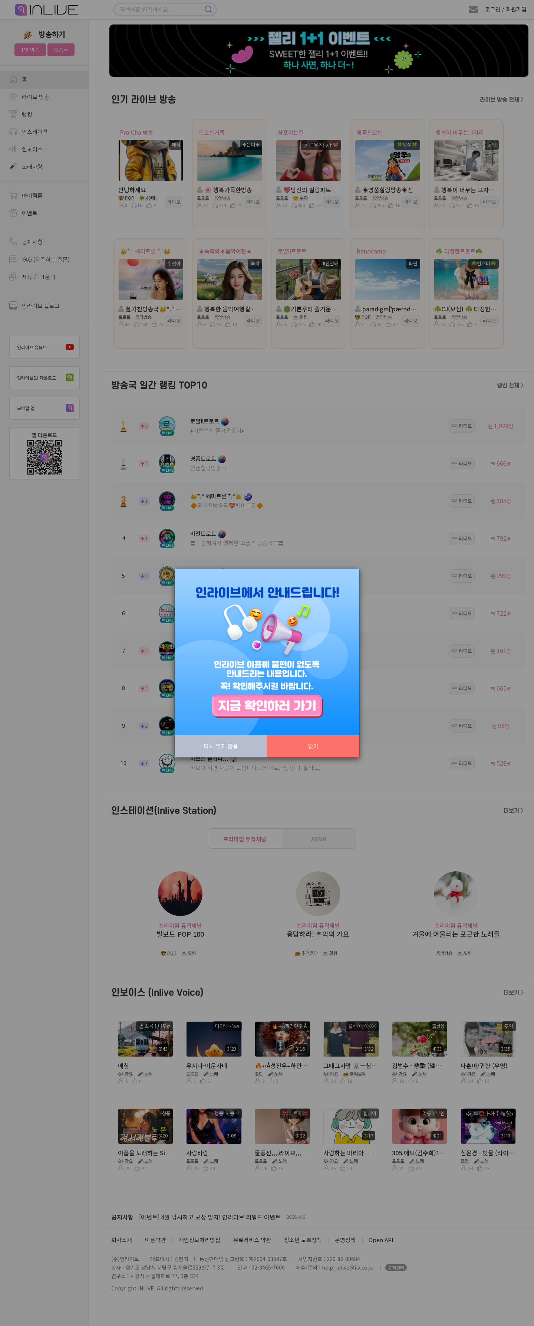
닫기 (313, 746)
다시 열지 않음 (221, 746)
